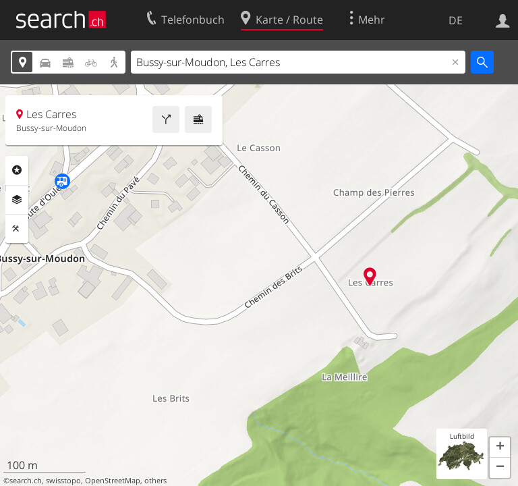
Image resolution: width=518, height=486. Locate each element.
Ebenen (16, 200)
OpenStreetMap (112, 480)
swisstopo (63, 480)
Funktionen (16, 229)
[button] (500, 447)
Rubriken (16, 170)
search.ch (25, 480)
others (155, 480)
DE (456, 20)
